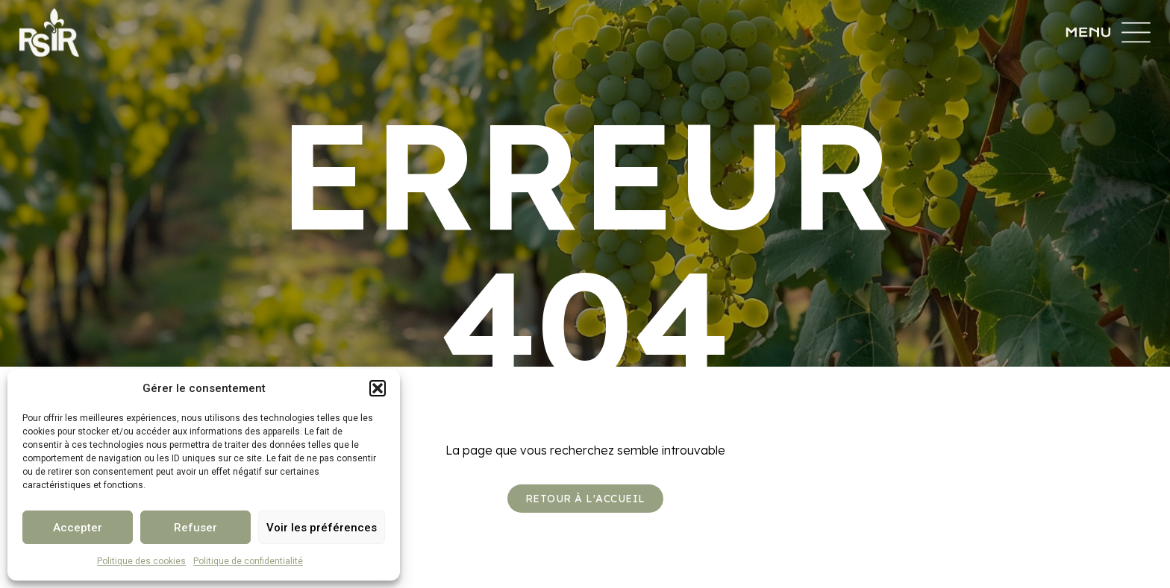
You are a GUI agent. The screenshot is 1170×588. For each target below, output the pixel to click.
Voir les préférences (321, 527)
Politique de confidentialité (248, 561)
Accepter (77, 527)
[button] (377, 388)
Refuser (195, 527)
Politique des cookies (141, 561)
